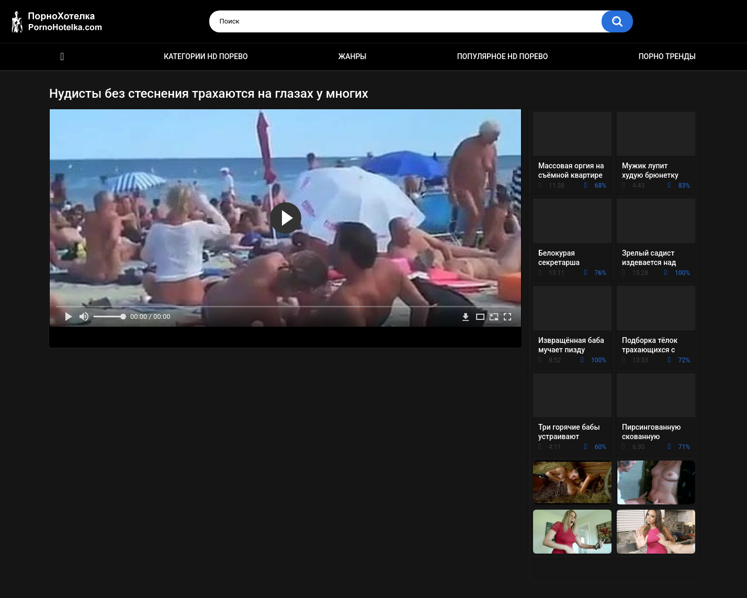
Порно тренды (667, 56)
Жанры (352, 56)
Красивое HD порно (62, 56)
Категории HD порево (206, 56)
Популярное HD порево (502, 56)
